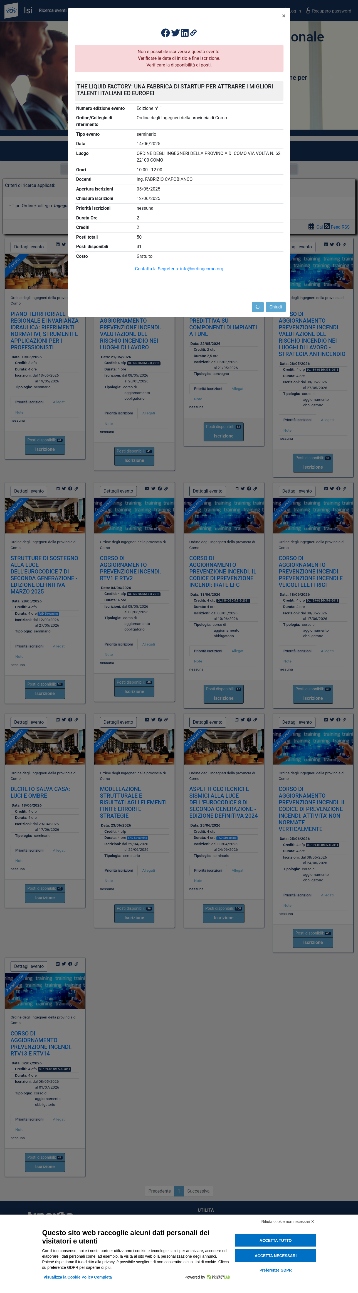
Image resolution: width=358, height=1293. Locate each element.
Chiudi (276, 307)
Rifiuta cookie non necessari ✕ (288, 1221)
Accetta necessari (276, 1256)
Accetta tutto (276, 1240)
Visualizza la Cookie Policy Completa (78, 1277)
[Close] (284, 16)
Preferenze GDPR (276, 1270)
